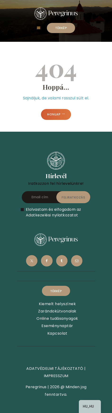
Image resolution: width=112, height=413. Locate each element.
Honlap (53, 114)
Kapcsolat (57, 333)
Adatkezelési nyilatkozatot (52, 215)
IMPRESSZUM (56, 376)
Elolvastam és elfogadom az (53, 212)
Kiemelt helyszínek (57, 304)
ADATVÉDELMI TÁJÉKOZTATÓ (54, 368)
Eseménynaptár (57, 326)
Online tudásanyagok (57, 318)
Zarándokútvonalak (57, 311)
